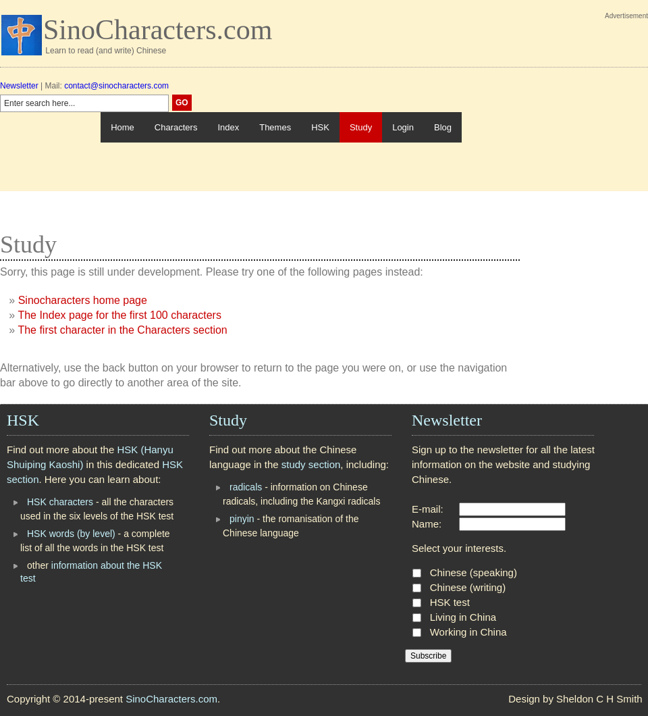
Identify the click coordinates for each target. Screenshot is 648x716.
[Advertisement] (555, 106)
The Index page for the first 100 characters (119, 315)
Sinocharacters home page (82, 300)
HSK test (450, 602)
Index (228, 127)
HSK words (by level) (71, 533)
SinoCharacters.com (157, 29)
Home (122, 127)
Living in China (463, 617)
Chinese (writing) (468, 587)
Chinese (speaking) (473, 572)
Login (403, 127)
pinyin (242, 518)
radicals (246, 487)
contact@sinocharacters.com (116, 86)
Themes (275, 127)
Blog (443, 127)
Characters (176, 127)
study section (311, 464)
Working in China (468, 632)
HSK (320, 127)
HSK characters (60, 501)
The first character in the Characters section (122, 330)
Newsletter (19, 86)
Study (361, 127)
